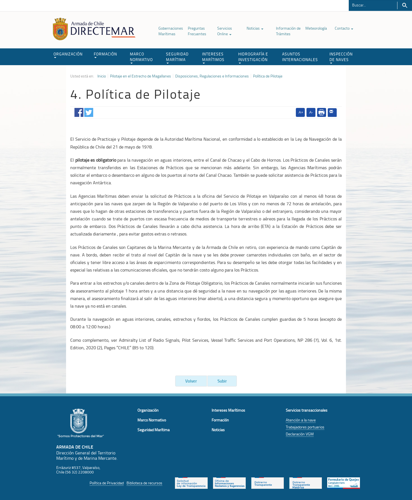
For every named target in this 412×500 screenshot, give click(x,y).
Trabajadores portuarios (305, 427)
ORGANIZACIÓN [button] (68, 54)
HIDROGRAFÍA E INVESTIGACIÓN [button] (253, 57)
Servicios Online (224, 30)
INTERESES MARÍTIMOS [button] (213, 57)
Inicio (101, 76)
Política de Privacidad (107, 482)
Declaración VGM (300, 434)
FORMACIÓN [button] (105, 54)
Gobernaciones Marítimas (170, 30)
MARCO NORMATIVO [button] (141, 57)
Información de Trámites (288, 30)
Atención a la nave (301, 420)
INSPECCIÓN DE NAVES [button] (341, 57)
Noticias (255, 28)
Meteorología (316, 28)
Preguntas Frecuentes (197, 30)
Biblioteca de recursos (144, 482)
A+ (301, 112)
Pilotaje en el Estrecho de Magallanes (140, 76)
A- (311, 112)
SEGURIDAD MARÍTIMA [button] (177, 57)
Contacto (344, 28)
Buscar (404, 5)
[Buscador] (373, 5)
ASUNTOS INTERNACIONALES (300, 56)
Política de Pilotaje (267, 76)
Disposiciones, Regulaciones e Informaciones (212, 76)
